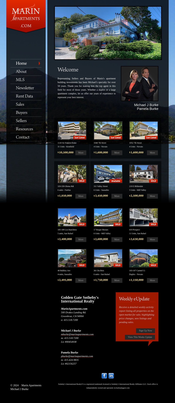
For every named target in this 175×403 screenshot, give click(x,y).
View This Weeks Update (140, 337)
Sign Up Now (145, 330)
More (80, 152)
